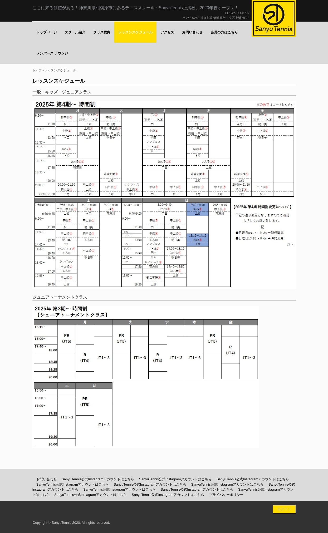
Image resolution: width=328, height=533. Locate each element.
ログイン (284, 509)
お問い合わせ (192, 32)
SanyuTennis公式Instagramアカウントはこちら (98, 479)
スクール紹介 (75, 32)
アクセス (167, 32)
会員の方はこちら (224, 32)
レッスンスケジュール (135, 32)
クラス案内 (101, 32)
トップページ (46, 32)
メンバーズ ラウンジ (52, 53)
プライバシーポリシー (226, 495)
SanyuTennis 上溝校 (274, 18)
